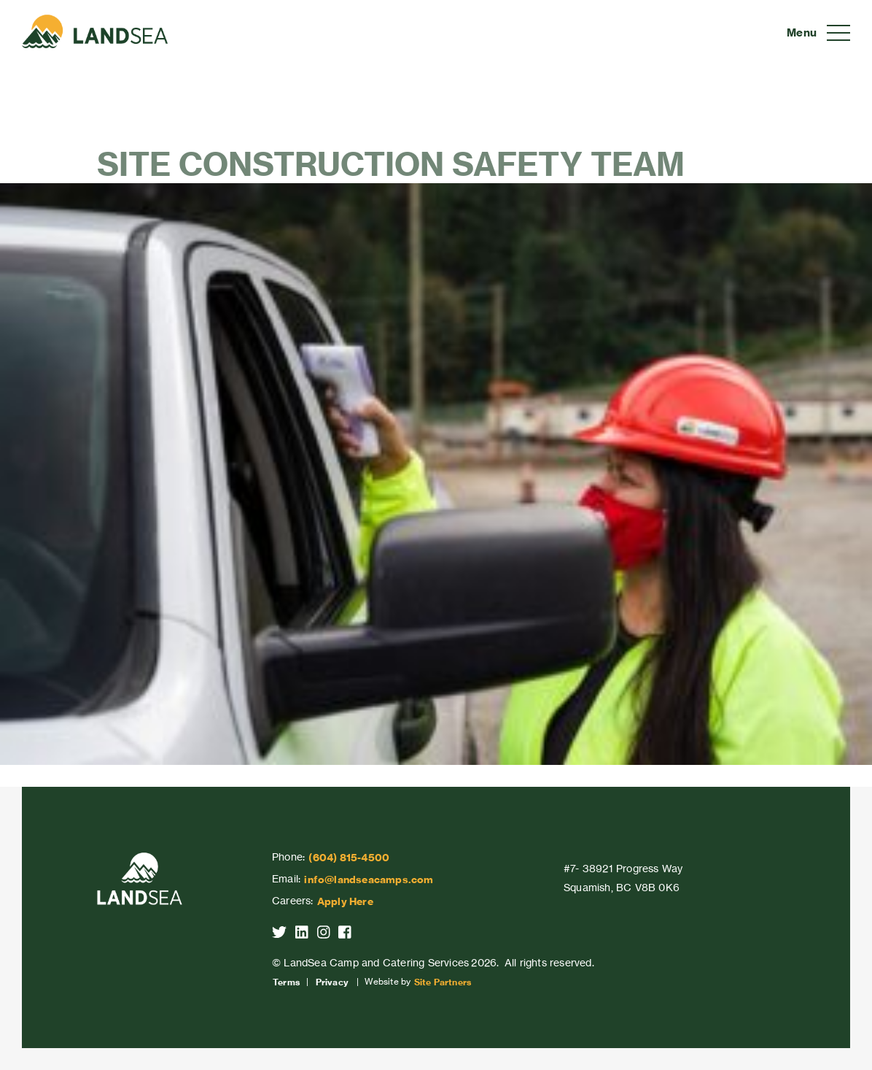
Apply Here (345, 901)
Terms (286, 982)
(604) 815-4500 (348, 857)
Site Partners (443, 982)
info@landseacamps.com (368, 879)
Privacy (332, 982)
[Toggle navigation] (818, 33)
